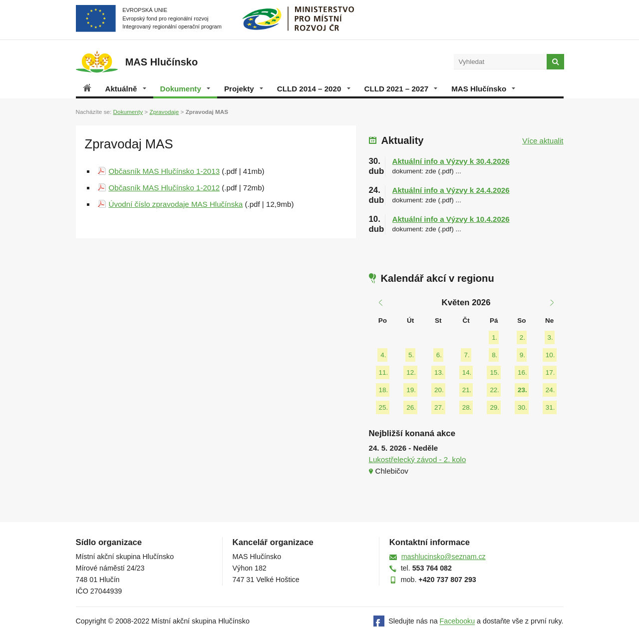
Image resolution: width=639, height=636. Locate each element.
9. (522, 355)
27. (439, 407)
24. (550, 390)
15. (494, 372)
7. (466, 355)
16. (522, 372)
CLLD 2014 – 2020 (313, 88)
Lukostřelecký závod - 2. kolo (417, 459)
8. (494, 355)
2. (522, 337)
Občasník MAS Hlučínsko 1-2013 (164, 171)
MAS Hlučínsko (483, 88)
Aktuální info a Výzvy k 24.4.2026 (451, 190)
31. (550, 407)
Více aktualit (542, 140)
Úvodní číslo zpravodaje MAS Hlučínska (176, 204)
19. (411, 390)
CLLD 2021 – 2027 (401, 88)
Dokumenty (185, 88)
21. (467, 390)
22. (494, 390)
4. (383, 355)
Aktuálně (125, 88)
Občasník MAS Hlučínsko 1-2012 (164, 187)
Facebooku (457, 622)
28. (467, 407)
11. (383, 372)
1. (494, 337)
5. (411, 355)
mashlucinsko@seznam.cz (443, 557)
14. (467, 372)
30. (522, 407)
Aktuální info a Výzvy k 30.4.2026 (451, 161)
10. (550, 355)
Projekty (243, 88)
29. (494, 407)
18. (383, 390)
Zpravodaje (164, 111)
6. (439, 355)
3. (550, 337)
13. (439, 372)
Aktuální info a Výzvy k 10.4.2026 (451, 219)
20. (439, 390)
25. (383, 407)
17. (550, 372)
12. (411, 372)
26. (411, 407)
